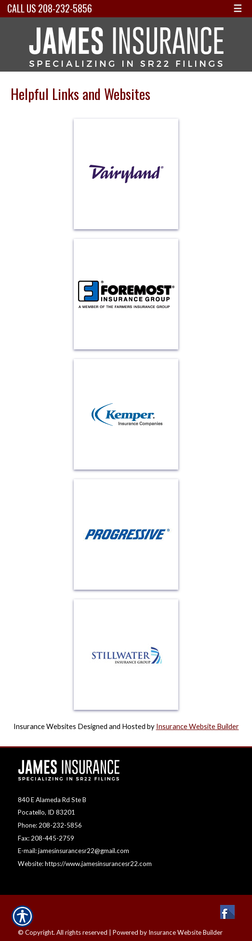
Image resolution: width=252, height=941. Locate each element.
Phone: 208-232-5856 (50, 825)
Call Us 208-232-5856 (49, 8)
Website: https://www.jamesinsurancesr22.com (85, 863)
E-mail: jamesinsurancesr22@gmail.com (73, 850)
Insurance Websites (44, 726)
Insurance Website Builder (197, 726)
